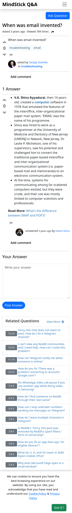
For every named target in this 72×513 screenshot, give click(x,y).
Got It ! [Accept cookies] (59, 508)
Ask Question (57, 16)
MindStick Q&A (19, 4)
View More (55, 321)
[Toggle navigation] (64, 4)
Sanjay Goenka (38, 62)
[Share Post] (52, 32)
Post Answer (14, 305)
